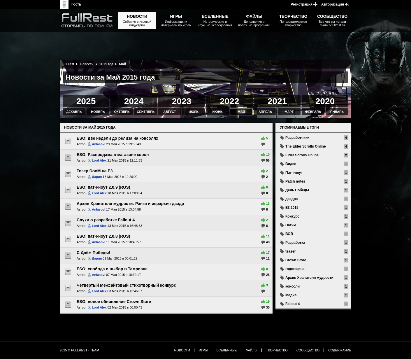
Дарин (97, 176)
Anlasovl (98, 144)
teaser (290, 251)
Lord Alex (99, 160)
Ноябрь (98, 111)
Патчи (290, 225)
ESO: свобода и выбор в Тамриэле (112, 269)
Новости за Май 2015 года (90, 127)
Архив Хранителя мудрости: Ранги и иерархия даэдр (130, 203)
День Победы (297, 190)
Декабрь (74, 111)
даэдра (291, 199)
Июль (194, 111)
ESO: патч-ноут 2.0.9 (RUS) (103, 187)
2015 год (106, 64)
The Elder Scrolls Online (305, 146)
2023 (182, 101)
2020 (325, 101)
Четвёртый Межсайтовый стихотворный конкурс (126, 285)
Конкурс (292, 216)
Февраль (313, 111)
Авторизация (332, 4)
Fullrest (68, 64)
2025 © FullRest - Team (79, 350)
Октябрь (121, 111)
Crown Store (295, 260)
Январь (337, 111)
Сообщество (308, 350)
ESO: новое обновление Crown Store (114, 301)
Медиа (290, 295)
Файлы (251, 350)
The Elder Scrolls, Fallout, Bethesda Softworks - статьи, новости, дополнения (89, 20)
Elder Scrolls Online (302, 155)
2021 (277, 101)
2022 (229, 101)
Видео (290, 164)
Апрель (265, 111)
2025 (86, 101)
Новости (86, 64)
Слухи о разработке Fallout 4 (106, 220)
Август (169, 111)
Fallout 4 (292, 304)
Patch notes (295, 181)
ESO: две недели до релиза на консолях (117, 138)
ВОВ (289, 234)
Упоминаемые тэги (299, 127)
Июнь (217, 111)
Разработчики (297, 138)
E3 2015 (291, 208)
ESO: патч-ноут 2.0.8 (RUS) (103, 236)
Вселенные (227, 350)
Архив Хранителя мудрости (309, 278)
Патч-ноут (294, 173)
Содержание (339, 350)
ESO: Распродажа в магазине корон (113, 154)
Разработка (295, 243)
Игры (203, 350)
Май (241, 111)
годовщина (295, 269)
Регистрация (301, 4)
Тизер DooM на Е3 (95, 171)
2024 (134, 101)
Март (289, 111)
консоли (292, 286)
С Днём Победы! (93, 252)
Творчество (277, 350)
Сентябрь (146, 111)
